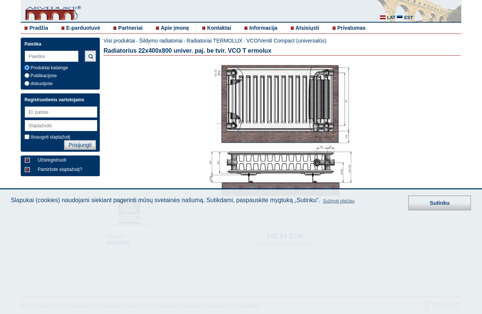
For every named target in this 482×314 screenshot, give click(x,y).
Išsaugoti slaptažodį (50, 137)
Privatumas (351, 28)
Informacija (263, 28)
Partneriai (130, 28)
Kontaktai (219, 28)
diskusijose (42, 83)
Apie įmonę (175, 28)
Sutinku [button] (440, 203)
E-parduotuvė (83, 28)
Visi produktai (119, 41)
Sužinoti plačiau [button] (338, 201)
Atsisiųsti (307, 28)
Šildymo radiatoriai (160, 41)
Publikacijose (44, 75)
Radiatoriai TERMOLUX (214, 41)
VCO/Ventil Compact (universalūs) (286, 41)
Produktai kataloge (49, 67)
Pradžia (38, 28)
